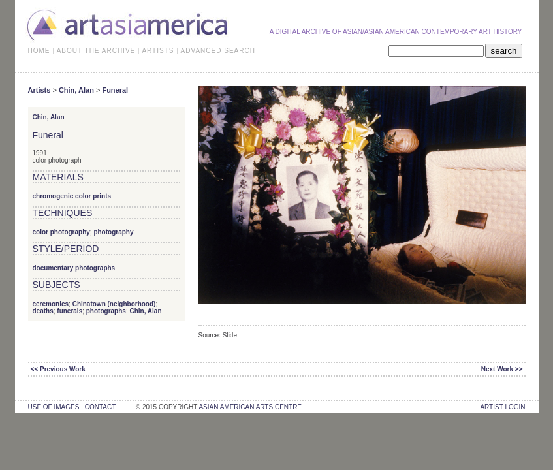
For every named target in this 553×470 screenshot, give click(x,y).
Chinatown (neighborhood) (114, 303)
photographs (106, 311)
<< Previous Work (58, 369)
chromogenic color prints (72, 196)
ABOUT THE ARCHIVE (96, 50)
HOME (39, 50)
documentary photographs (74, 268)
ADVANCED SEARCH (218, 50)
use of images (54, 407)
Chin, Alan (76, 90)
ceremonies (51, 303)
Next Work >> (502, 369)
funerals (69, 311)
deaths (43, 311)
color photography (61, 232)
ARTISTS (158, 50)
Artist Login (502, 407)
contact (100, 407)
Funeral (115, 90)
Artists (39, 90)
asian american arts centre (250, 407)
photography (113, 232)
